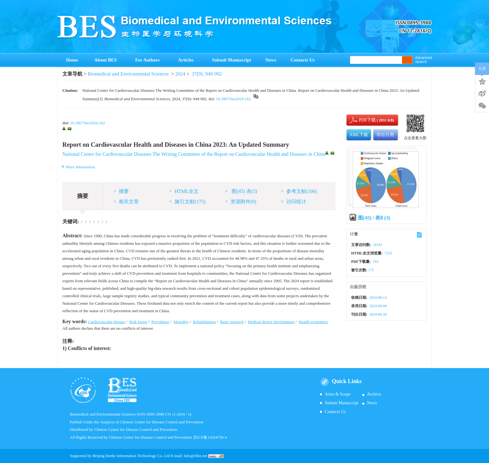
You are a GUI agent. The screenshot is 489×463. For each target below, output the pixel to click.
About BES (107, 59)
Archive (374, 394)
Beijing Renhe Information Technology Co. (128, 455)
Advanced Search (423, 60)
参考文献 (299, 191)
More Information (78, 167)
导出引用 (385, 134)
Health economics (313, 321)
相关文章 (126, 201)
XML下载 (359, 134)
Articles (188, 59)
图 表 (241, 191)
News (270, 59)
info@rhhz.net (195, 455)
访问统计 (293, 201)
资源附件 (240, 201)
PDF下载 (362, 120)
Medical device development (271, 321)
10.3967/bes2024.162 (233, 98)
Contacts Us (303, 59)
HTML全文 (184, 191)
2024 (180, 73)
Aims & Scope (337, 394)
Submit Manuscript (231, 59)
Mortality (181, 321)
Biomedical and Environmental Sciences (128, 73)
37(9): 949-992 (207, 73)
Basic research (231, 321)
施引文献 (188, 201)
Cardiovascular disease (106, 321)
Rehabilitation (204, 321)
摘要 (121, 191)
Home (72, 59)
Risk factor (138, 321)
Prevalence (160, 321)
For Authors (149, 59)
